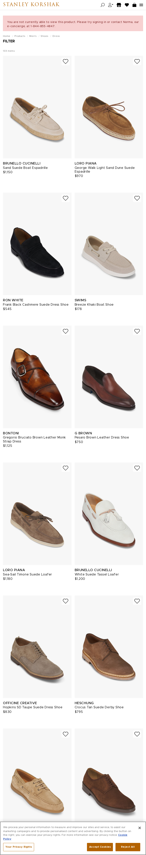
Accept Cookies (100, 848)
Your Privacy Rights (18, 848)
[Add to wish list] (66, 61)
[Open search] (103, 5)
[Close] (139, 829)
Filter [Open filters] (9, 41)
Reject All (128, 848)
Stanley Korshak (31, 5)
